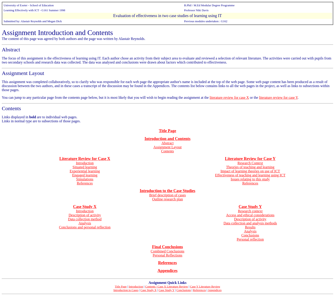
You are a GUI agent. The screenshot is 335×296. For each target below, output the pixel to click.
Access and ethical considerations (250, 215)
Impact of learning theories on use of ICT (250, 171)
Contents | (151, 286)
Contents (11, 108)
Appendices (214, 290)
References (85, 183)
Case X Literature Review (173, 286)
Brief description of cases (167, 195)
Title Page (121, 286)
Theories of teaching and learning (250, 167)
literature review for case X (229, 97)
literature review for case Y (278, 97)
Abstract (11, 50)
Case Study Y (166, 290)
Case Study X (149, 290)
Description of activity (85, 215)
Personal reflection (250, 239)
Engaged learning (84, 175)
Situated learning (85, 167)
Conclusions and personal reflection (85, 227)
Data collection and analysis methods (250, 223)
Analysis (85, 223)
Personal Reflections (167, 255)
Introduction (85, 163)
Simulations (84, 179)
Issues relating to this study (250, 179)
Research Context (250, 163)
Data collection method (84, 219)
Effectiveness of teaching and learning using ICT (250, 175)
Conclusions (250, 235)
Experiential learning (85, 171)
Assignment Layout (23, 73)
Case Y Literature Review (205, 286)
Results (250, 227)
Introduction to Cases (125, 290)
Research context (250, 211)
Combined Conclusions (167, 251)
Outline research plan (167, 199)
